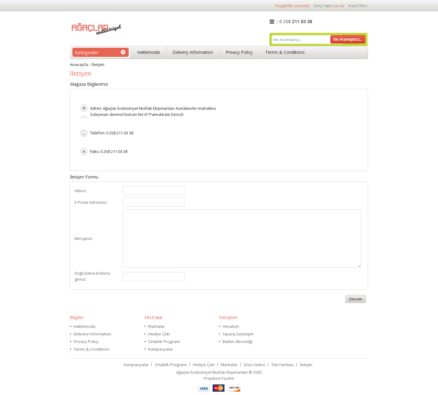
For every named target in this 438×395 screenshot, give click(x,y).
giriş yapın (323, 5)
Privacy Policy (239, 52)
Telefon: (97, 133)
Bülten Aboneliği (237, 341)
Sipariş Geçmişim (238, 334)
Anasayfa (79, 64)
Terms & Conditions (285, 52)
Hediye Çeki (159, 334)
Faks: (94, 151)
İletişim (98, 64)
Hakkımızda (148, 52)
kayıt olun (357, 5)
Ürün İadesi (254, 364)
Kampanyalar (160, 349)
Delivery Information (192, 52)
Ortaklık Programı (164, 341)
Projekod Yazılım (219, 378)
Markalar (156, 326)
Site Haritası (282, 364)
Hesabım (231, 326)
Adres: (96, 108)
